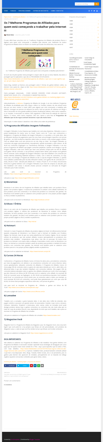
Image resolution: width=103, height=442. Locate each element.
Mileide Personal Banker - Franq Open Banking (75, 75)
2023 (84, 31)
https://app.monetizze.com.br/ (40, 200)
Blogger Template (35, 439)
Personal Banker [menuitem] (24, 11)
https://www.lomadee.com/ (51, 315)
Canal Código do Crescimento (89, 59)
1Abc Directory (74, 116)
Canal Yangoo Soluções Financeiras (92, 68)
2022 (84, 34)
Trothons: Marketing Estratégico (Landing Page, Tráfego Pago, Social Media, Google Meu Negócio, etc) (76, 87)
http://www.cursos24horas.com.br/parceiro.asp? (24, 287)
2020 (84, 41)
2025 (84, 24)
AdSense (20, 103)
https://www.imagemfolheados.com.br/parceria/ (25, 174)
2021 (84, 37)
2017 (84, 47)
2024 (84, 27)
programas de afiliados (33, 362)
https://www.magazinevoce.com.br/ (42, 333)
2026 (84, 21)
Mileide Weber (10, 35)
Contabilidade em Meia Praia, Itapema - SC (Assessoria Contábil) (91, 73)
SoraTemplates (15, 439)
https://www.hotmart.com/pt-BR (40, 251)
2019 (84, 44)
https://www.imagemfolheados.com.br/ (27, 178)
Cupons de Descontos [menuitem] (40, 11)
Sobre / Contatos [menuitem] (57, 11)
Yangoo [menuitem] (13, 11)
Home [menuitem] (6, 11)
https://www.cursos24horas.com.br (34, 291)
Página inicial (7, 17)
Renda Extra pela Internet (74, 80)
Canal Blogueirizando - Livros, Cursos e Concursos (76, 59)
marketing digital (22, 362)
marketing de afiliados (19, 17)
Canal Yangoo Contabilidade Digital (90, 63)
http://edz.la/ (32, 221)
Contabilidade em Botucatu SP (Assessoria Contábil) (76, 68)
